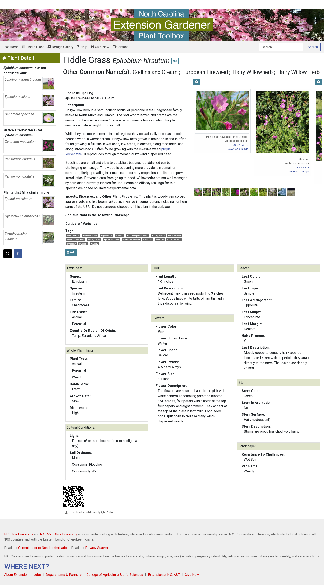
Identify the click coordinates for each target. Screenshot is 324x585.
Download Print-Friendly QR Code (89, 512)
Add (71, 252)
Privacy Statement (98, 548)
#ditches (119, 236)
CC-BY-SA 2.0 (240, 144)
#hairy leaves (158, 236)
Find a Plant (33, 47)
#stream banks (90, 236)
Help (82, 47)
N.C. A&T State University (58, 534)
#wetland (83, 244)
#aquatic (160, 240)
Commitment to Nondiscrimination (43, 548)
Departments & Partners (64, 575)
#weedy (94, 244)
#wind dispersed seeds (138, 236)
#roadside (147, 240)
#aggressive (106, 236)
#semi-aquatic (174, 240)
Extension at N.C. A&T (164, 575)
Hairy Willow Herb (298, 72)
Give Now (100, 47)
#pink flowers (73, 236)
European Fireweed (205, 72)
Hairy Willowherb (253, 72)
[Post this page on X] (7, 253)
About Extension (16, 575)
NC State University (18, 534)
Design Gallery (60, 47)
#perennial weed (111, 240)
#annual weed (174, 236)
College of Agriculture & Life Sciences (115, 575)
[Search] (281, 47)
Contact (120, 47)
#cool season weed (75, 240)
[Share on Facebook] (18, 253)
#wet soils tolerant (131, 240)
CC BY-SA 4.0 (301, 167)
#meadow (71, 244)
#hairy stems (94, 240)
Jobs (37, 575)
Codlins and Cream (155, 72)
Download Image (238, 148)
